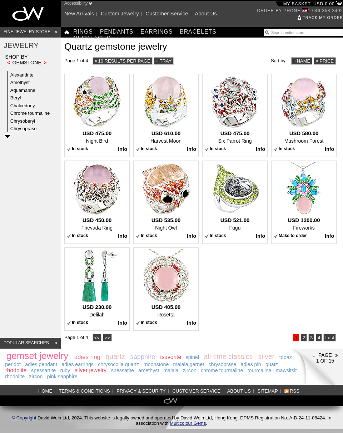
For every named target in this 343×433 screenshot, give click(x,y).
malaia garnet (188, 364)
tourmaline (260, 370)
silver (266, 356)
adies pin (250, 364)
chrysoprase (222, 364)
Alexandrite (22, 75)
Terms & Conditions (84, 391)
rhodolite (16, 370)
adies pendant (41, 364)
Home (45, 391)
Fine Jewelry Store (27, 31)
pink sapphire (62, 376)
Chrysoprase (23, 128)
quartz (115, 356)
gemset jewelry (37, 355)
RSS (294, 391)
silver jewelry (90, 370)
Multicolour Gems (188, 423)
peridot (13, 364)
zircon (190, 370)
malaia (170, 370)
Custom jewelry (120, 13)
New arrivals (79, 13)
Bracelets (198, 32)
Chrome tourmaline (30, 113)
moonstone (156, 364)
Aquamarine (22, 90)
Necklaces (91, 38)
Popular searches (26, 342)
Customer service (166, 13)
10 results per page (124, 61)
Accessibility (76, 3)
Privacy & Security (141, 391)
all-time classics (228, 356)
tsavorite (170, 357)
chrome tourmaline (222, 370)
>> (107, 337)
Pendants (117, 32)
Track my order (323, 17)
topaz (285, 357)
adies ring (87, 357)
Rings (83, 32)
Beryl (15, 97)
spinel (192, 357)
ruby (65, 370)
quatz (271, 364)
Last (329, 337)
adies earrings (77, 364)
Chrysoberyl (22, 121)
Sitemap (268, 391)
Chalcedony (22, 105)
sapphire (142, 356)
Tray (166, 61)
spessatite (122, 370)
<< (97, 337)
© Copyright (24, 417)
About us (206, 13)
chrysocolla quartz (118, 364)
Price (326, 61)
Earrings (156, 32)
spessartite (43, 370)
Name (303, 61)
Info (122, 149)
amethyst (148, 370)
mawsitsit (286, 370)
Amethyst (20, 82)
